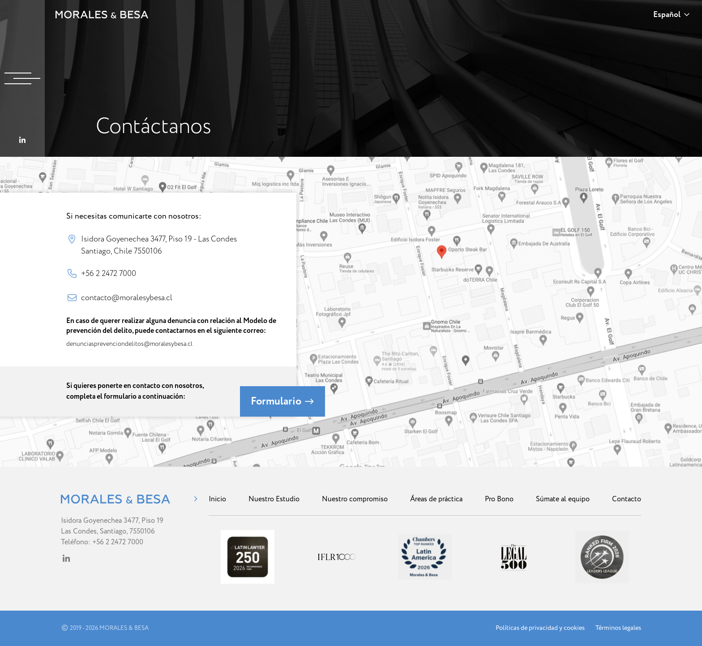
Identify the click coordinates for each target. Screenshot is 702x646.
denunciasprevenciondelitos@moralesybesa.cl (129, 344)
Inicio (217, 499)
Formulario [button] (282, 401)
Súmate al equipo (563, 499)
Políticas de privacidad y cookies (540, 628)
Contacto (626, 499)
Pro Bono (499, 499)
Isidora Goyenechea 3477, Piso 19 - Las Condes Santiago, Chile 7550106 (159, 244)
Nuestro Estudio (274, 499)
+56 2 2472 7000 (108, 273)
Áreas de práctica (436, 499)
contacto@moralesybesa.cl (126, 297)
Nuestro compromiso (355, 499)
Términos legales (618, 628)
